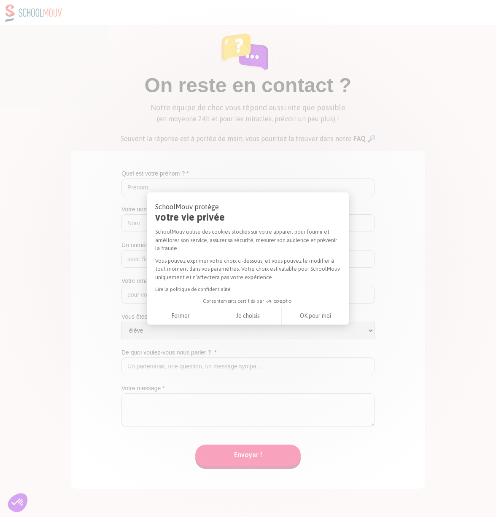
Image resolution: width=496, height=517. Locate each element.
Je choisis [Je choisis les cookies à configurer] (248, 315)
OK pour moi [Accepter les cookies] (315, 315)
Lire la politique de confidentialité (192, 289)
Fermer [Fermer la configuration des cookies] (180, 315)
